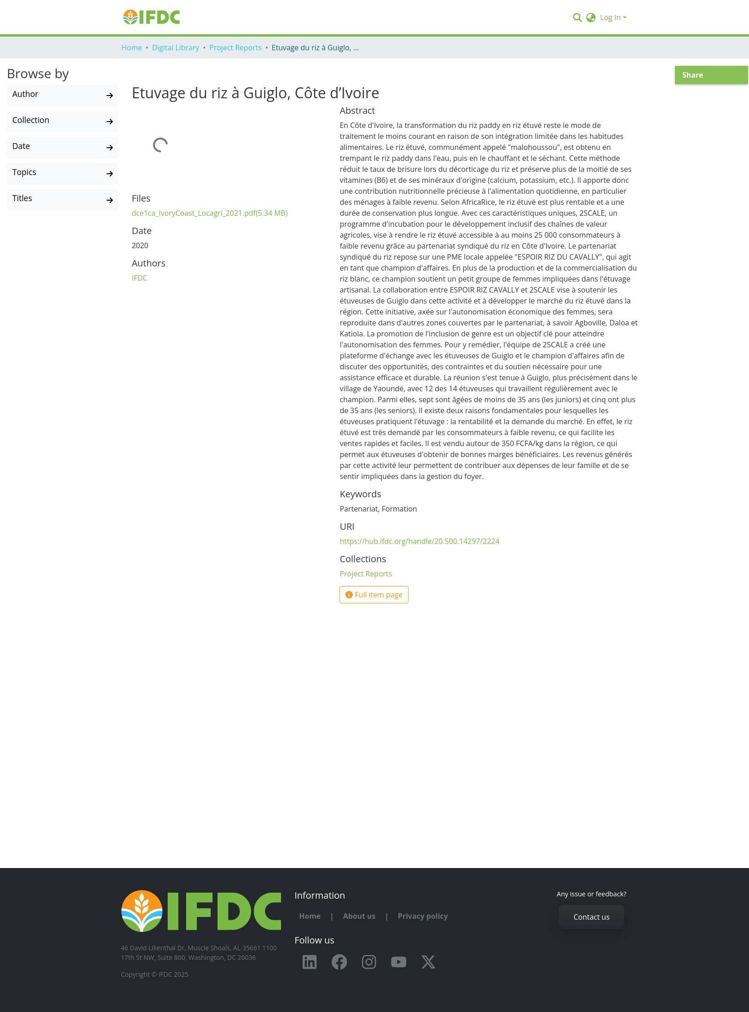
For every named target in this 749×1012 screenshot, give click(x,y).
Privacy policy (423, 916)
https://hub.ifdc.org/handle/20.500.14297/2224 (419, 541)
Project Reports (235, 48)
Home (132, 48)
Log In (610, 17)
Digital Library (175, 48)
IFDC (139, 278)
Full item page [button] (374, 595)
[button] (590, 17)
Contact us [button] (592, 917)
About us (359, 916)
